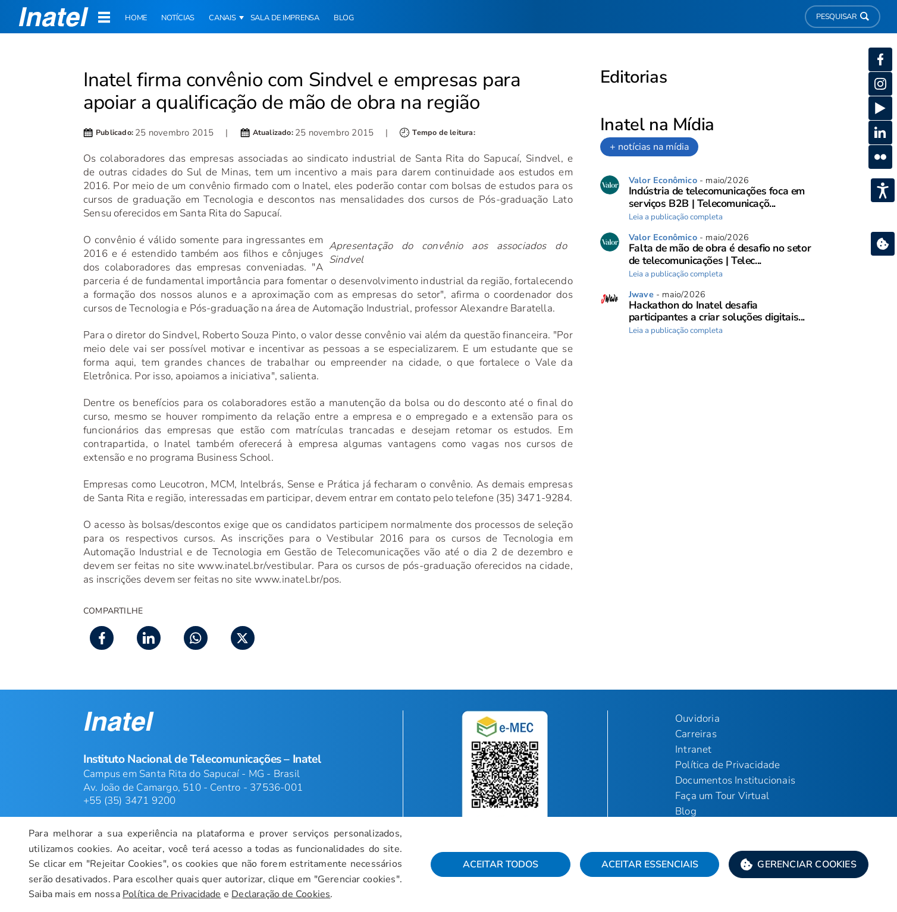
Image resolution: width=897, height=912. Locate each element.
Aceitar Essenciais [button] (649, 864)
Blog (686, 811)
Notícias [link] (178, 17)
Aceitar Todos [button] (500, 864)
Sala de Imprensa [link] (284, 17)
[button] (798, 864)
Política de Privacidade (172, 894)
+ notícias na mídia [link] (649, 146)
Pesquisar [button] (842, 16)
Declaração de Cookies (280, 894)
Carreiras (696, 734)
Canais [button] (222, 17)
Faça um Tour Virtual (722, 796)
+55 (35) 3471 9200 (129, 800)
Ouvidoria (697, 718)
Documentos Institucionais (735, 780)
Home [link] (136, 17)
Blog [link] (344, 17)
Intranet (693, 749)
